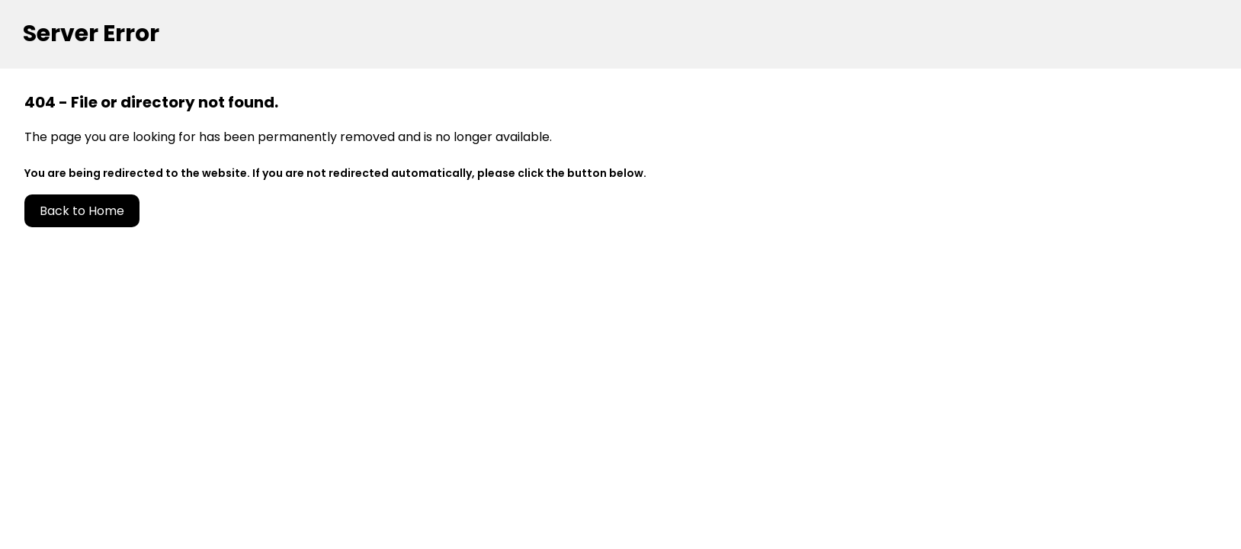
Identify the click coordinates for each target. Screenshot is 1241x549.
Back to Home (82, 211)
